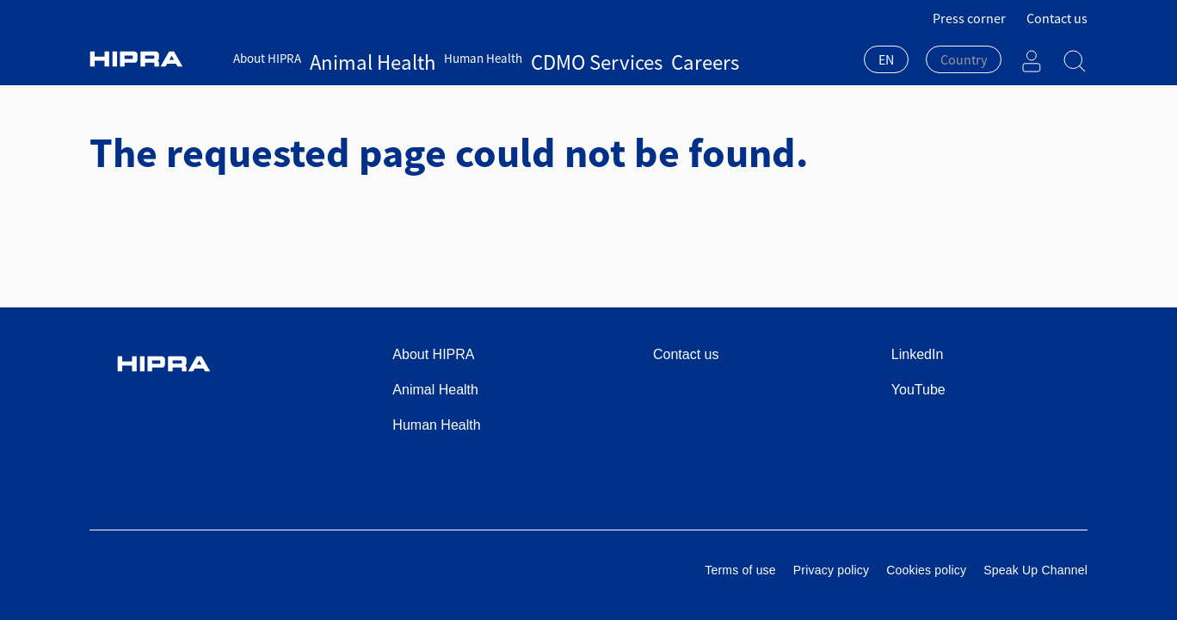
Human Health (434, 58)
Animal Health (348, 58)
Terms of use (740, 570)
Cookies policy (926, 570)
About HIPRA (267, 58)
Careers (590, 58)
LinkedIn (917, 354)
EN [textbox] (886, 59)
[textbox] (963, 59)
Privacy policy (831, 570)
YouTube (918, 389)
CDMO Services (522, 58)
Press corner (969, 18)
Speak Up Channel (1035, 570)
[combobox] (886, 61)
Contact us (1057, 18)
